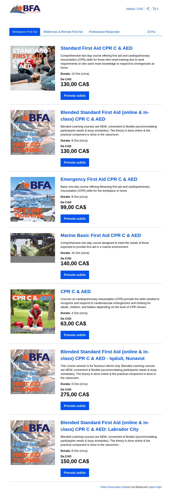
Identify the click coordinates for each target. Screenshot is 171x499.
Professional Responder (104, 31)
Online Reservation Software (116, 487)
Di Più (153, 31)
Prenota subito (75, 95)
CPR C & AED (76, 291)
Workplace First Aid (24, 31)
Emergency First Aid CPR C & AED (99, 179)
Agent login (155, 487)
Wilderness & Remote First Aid (63, 31)
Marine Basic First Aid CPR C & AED (101, 235)
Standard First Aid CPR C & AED (96, 48)
